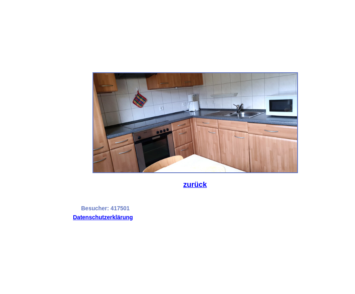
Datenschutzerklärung (103, 217)
